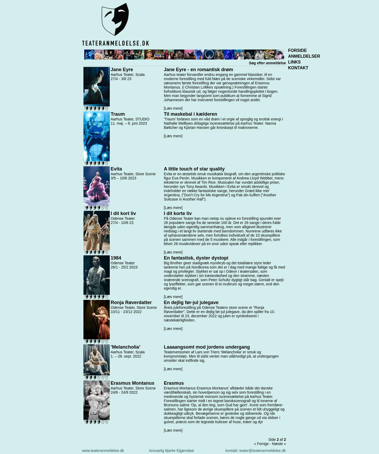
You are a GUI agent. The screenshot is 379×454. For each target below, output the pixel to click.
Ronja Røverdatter (131, 302)
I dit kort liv (123, 213)
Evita (116, 169)
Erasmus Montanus (132, 383)
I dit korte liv (178, 213)
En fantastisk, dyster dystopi (196, 258)
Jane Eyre (122, 69)
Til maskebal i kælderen (190, 114)
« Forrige (261, 444)
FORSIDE (297, 50)
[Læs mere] (173, 108)
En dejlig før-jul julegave (191, 302)
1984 (116, 258)
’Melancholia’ (126, 347)
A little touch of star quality (194, 169)
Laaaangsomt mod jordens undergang (207, 347)
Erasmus (174, 383)
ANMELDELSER (304, 56)
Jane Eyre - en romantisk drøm (198, 69)
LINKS (294, 62)
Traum (118, 114)
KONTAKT (298, 68)
